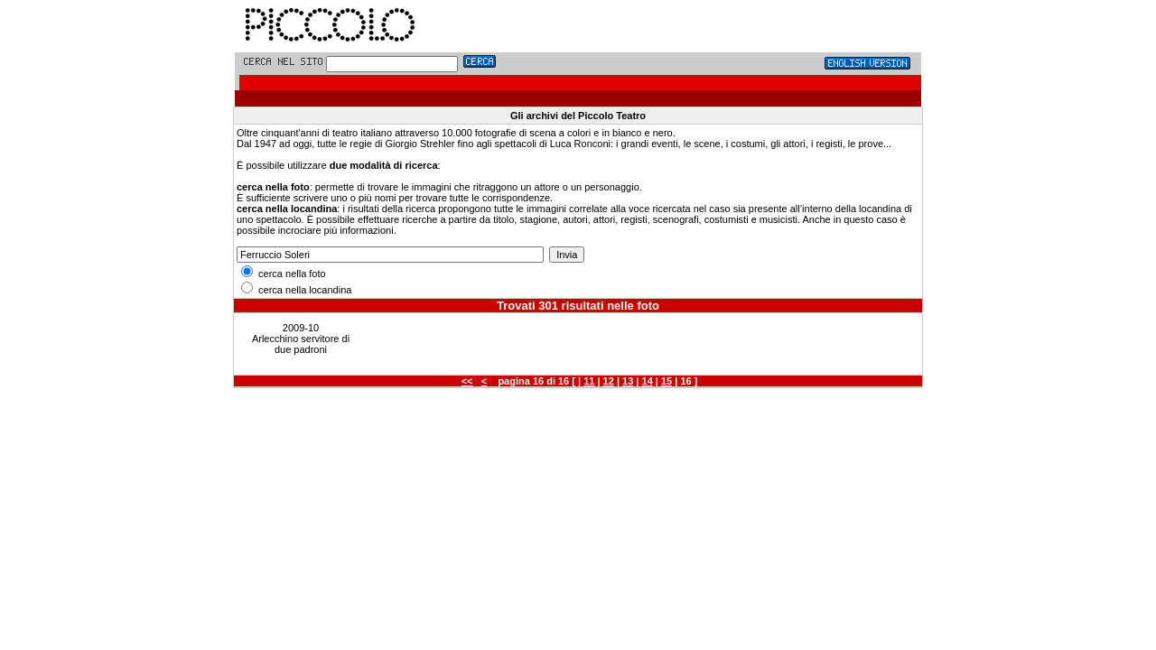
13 (627, 381)
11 (588, 381)
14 (647, 381)
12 (608, 381)
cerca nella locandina (296, 289)
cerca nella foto (283, 273)
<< (467, 381)
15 (666, 381)
